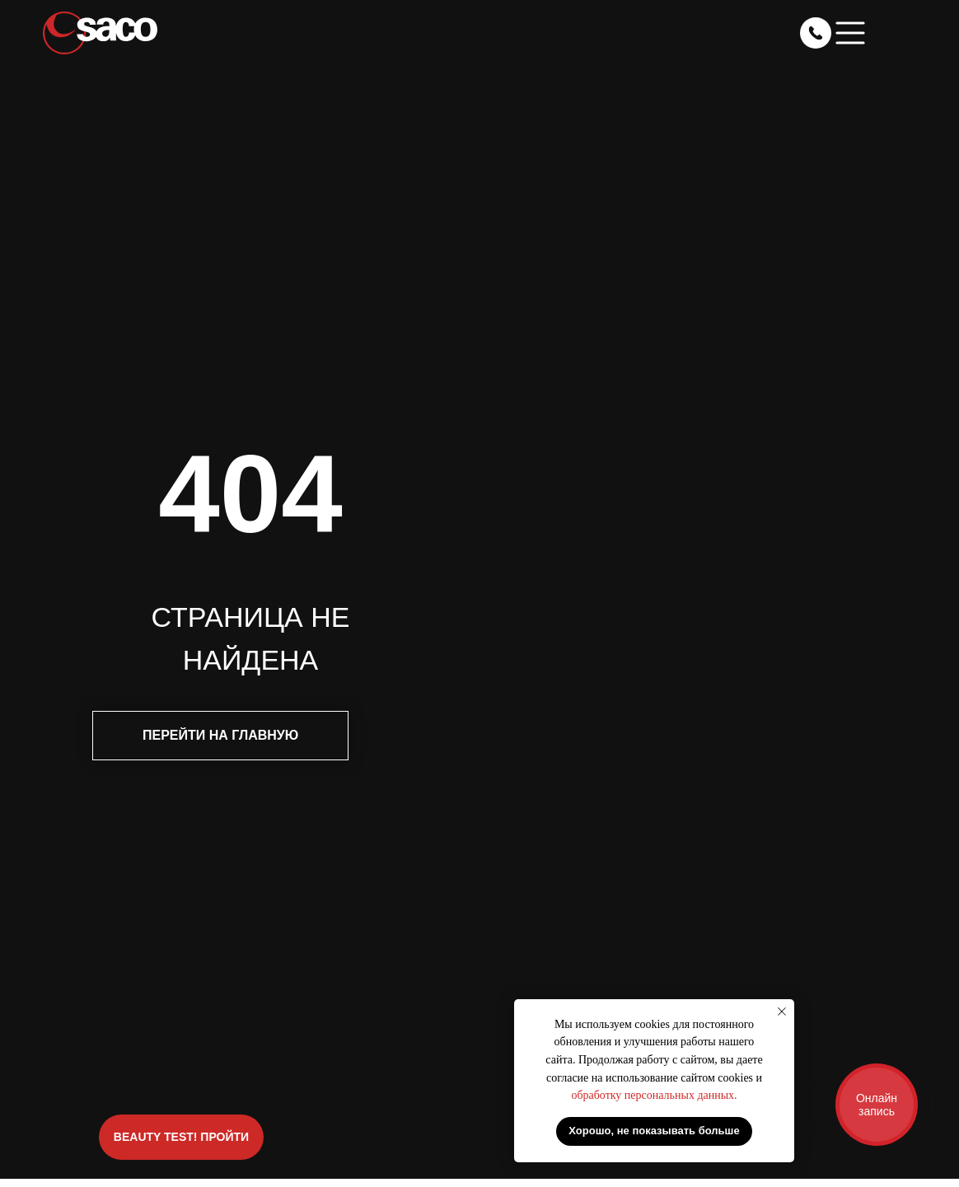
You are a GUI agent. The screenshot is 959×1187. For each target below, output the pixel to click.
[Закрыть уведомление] (782, 1011)
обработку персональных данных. (654, 1095)
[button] (850, 32)
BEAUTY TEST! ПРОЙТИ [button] (181, 1136)
